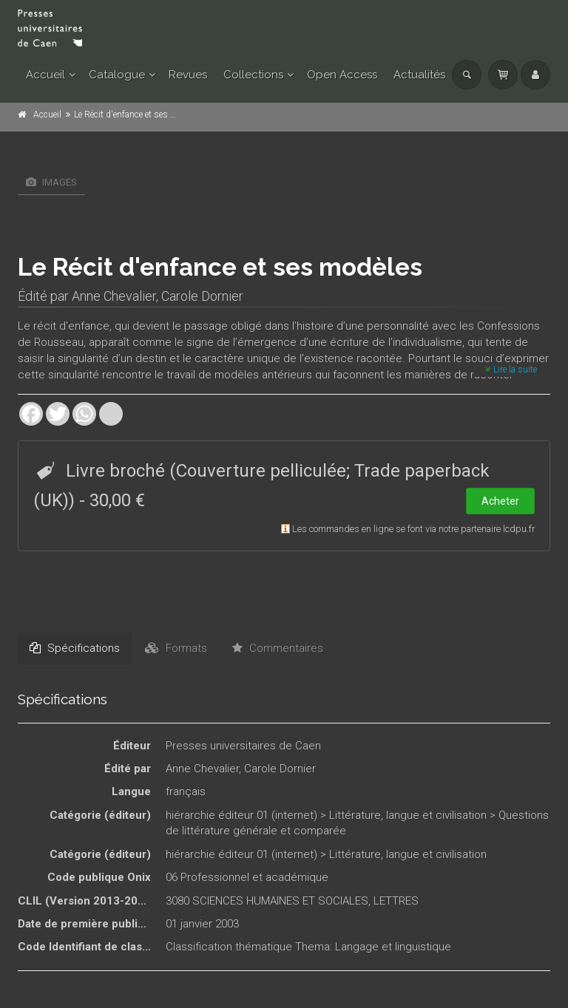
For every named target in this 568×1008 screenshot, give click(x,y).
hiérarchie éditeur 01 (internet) (241, 815)
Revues (188, 74)
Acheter (500, 501)
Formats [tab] (176, 648)
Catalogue (117, 74)
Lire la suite (511, 369)
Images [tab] (51, 182)
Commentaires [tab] (277, 648)
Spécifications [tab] (75, 648)
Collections (253, 74)
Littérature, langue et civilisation (408, 815)
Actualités (419, 74)
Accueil (45, 74)
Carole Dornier (202, 296)
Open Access (342, 74)
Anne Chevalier (114, 296)
